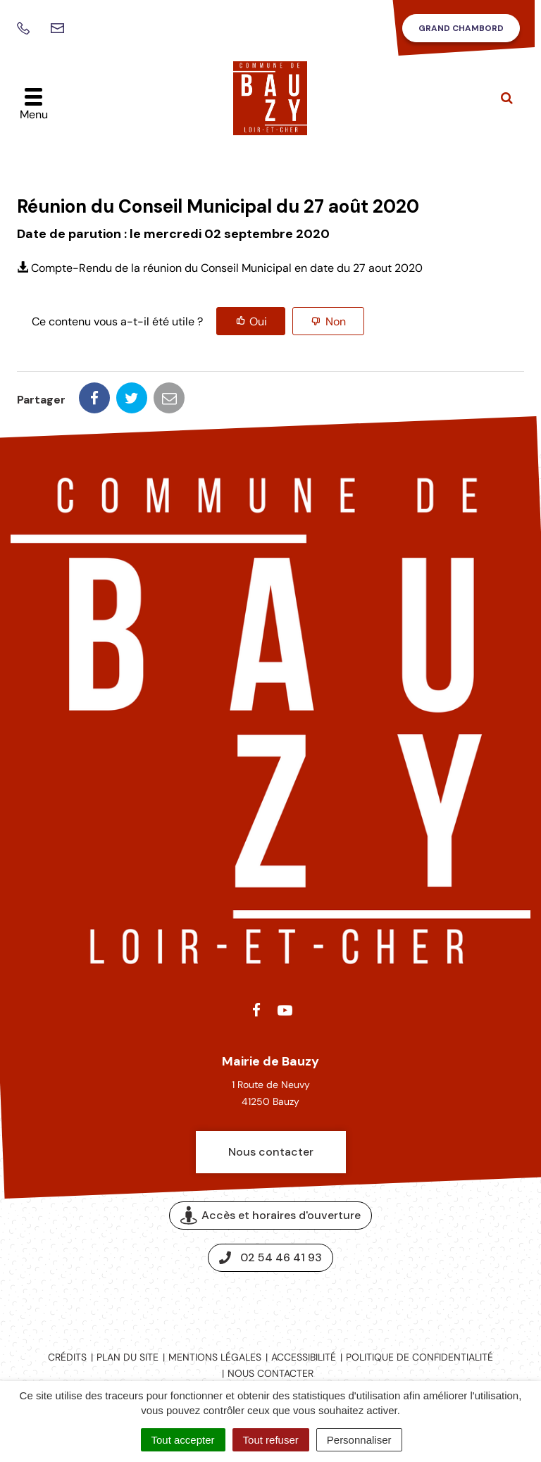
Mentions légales (214, 1357)
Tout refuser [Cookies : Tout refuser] (271, 1440)
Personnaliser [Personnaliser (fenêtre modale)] (359, 1440)
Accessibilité (303, 1357)
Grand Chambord (461, 28)
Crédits (67, 1357)
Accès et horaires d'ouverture (270, 1215)
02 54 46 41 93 (270, 1257)
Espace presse (270, 1305)
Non (335, 321)
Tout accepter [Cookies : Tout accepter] (183, 1440)
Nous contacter (270, 1151)
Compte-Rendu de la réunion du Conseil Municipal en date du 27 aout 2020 (220, 268)
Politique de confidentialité (419, 1357)
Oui (258, 321)
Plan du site (127, 1357)
